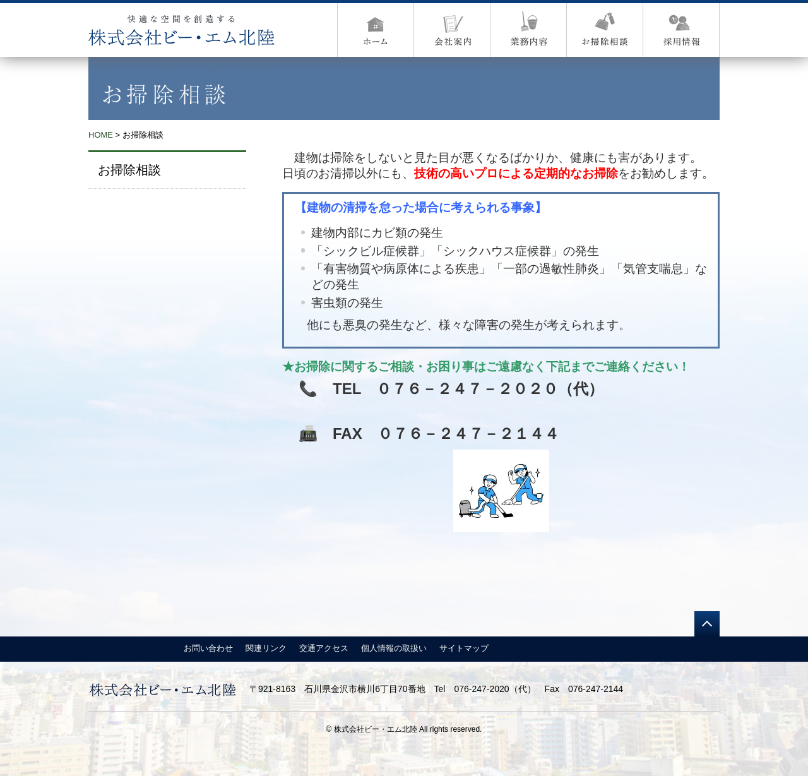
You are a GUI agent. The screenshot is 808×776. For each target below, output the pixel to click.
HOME (100, 135)
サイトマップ (464, 648)
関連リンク (266, 648)
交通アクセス (323, 648)
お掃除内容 (605, 30)
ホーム (376, 30)
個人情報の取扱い (394, 648)
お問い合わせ (208, 648)
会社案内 (452, 30)
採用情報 (681, 30)
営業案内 (528, 30)
